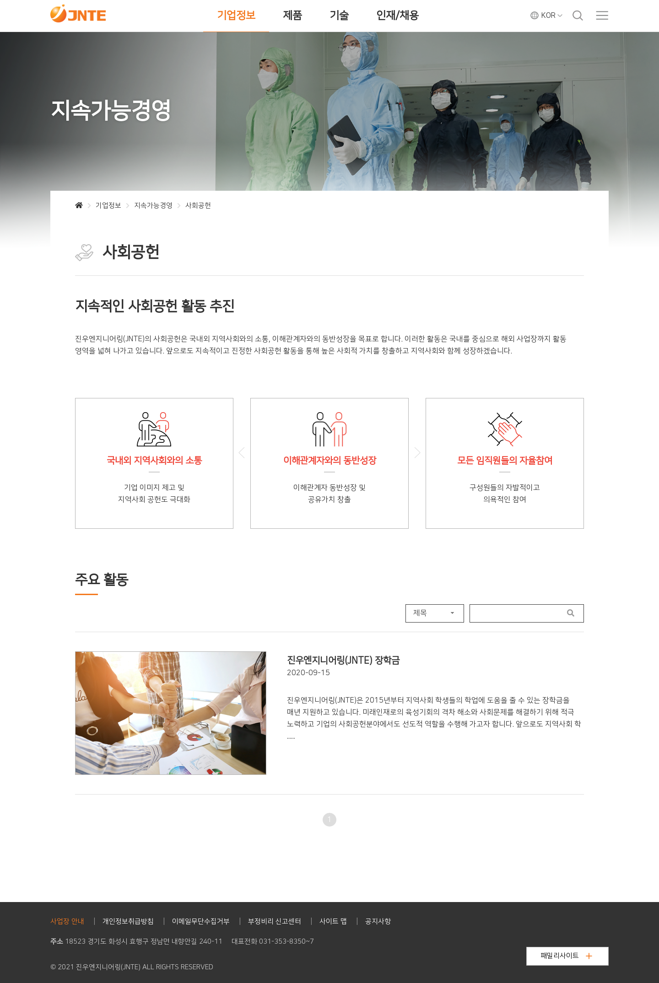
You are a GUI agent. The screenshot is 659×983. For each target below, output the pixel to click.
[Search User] (514, 613)
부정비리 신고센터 (274, 921)
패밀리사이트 (566, 956)
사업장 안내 (67, 921)
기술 (339, 15)
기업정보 (236, 15)
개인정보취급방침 (128, 921)
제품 (292, 15)
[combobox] (434, 613)
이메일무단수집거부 (201, 921)
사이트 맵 (333, 921)
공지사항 (378, 921)
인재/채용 (397, 15)
